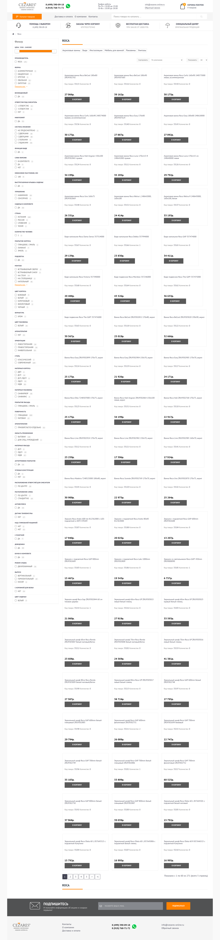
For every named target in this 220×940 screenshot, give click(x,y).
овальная (23, 80)
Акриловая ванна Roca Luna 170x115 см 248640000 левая (181, 157)
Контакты (93, 16)
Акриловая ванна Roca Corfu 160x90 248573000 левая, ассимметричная (184, 76)
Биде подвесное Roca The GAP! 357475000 (182, 277)
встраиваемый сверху (28, 269)
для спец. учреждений (28, 440)
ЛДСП (21, 381)
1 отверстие (24, 106)
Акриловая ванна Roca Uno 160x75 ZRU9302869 (80, 197)
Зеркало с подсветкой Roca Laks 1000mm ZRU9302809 (132, 560)
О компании (80, 16)
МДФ (21, 384)
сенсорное (23, 198)
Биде (85, 50)
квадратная (23, 74)
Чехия (21, 226)
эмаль (21, 251)
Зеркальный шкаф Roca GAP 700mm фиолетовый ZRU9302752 (179, 761)
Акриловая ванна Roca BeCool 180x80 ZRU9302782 (81, 76)
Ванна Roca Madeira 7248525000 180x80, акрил (85, 478)
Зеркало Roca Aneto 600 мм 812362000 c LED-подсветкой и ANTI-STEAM (85, 520)
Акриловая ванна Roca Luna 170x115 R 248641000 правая (131, 157)
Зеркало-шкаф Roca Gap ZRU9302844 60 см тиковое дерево (83, 600)
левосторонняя (26, 344)
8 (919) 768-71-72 (55, 7)
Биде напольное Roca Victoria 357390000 (82, 277)
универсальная (26, 350)
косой (21, 582)
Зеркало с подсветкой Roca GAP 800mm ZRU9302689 (82, 560)
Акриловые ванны (71, 50)
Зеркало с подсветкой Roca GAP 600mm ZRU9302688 (181, 520)
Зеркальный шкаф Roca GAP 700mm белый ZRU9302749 (83, 761)
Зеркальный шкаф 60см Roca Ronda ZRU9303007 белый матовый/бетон (80, 640)
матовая (22, 418)
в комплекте (24, 161)
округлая (23, 83)
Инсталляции (96, 50)
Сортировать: (143, 60)
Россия (21, 220)
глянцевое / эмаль (27, 245)
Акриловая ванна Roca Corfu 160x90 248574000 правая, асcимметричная (85, 116)
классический (25, 360)
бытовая (23, 437)
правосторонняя (26, 347)
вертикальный (25, 576)
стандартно (24, 498)
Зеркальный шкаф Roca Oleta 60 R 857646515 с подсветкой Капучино (184, 842)
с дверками (24, 134)
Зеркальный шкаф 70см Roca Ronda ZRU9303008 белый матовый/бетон (129, 640)
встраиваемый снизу (28, 272)
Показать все (21, 86)
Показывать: (192, 60)
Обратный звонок (152, 7)
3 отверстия (24, 109)
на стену (22, 275)
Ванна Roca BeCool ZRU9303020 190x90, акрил (184, 317)
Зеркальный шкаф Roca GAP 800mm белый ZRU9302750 (83, 802)
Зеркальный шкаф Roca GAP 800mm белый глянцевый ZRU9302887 (132, 802)
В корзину (77, 99)
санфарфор (24, 393)
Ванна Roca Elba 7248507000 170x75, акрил (84, 398)
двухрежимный (26, 566)
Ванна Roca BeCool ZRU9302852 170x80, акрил (134, 317)
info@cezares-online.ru (155, 4)
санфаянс (23, 397)
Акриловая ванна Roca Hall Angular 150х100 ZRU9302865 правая (84, 157)
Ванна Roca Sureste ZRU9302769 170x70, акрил (134, 478)
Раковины (131, 50)
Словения (23, 223)
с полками (23, 140)
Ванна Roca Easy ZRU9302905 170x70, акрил (183, 357)
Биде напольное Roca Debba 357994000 (131, 236)
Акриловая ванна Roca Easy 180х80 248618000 (184, 115)
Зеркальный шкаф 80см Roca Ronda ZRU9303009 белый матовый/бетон (80, 681)
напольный (24, 282)
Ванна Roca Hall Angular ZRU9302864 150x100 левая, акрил (134, 399)
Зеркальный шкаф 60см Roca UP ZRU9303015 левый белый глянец (134, 600)
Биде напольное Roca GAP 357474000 (180, 236)
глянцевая (24, 415)
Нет (20, 529)
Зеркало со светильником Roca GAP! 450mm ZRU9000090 (183, 560)
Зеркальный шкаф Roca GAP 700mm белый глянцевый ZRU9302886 (132, 761)
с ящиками (24, 143)
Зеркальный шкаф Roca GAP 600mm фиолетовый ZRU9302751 (129, 721)
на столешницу (25, 278)
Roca (19, 34)
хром (20, 316)
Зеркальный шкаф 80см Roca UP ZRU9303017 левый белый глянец (134, 681)
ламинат (22, 248)
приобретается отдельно (30, 427)
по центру (23, 486)
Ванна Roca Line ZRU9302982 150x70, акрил (133, 438)
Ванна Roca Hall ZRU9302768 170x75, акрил (183, 398)
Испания (23, 217)
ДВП (20, 372)
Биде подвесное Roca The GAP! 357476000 (83, 317)
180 (20, 177)
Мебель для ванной (114, 50)
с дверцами (24, 137)
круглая (22, 77)
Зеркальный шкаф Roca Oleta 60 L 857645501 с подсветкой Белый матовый (184, 802)
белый (21, 298)
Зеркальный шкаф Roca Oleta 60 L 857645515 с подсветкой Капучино (85, 842)
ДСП (20, 375)
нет (20, 112)
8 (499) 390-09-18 (55, 4)
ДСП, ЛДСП (22, 378)
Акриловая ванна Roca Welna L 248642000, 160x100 (132, 197)
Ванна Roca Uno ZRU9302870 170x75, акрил (183, 478)
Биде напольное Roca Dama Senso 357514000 (84, 236)
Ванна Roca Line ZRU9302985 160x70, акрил (183, 438)
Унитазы (142, 50)
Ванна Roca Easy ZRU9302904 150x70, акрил (133, 357)
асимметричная (26, 71)
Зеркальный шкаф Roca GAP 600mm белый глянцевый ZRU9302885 (83, 721)
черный (22, 307)
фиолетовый (24, 304)
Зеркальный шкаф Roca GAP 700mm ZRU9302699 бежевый (179, 721)
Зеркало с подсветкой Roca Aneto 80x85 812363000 (131, 520)
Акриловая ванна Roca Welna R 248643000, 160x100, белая (182, 197)
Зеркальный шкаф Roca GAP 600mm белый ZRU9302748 (182, 681)
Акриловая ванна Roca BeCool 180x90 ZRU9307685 (130, 76)
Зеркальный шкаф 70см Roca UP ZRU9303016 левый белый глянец (183, 640)
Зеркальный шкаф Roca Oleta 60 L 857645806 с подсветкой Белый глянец (134, 842)
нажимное (23, 195)
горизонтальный (26, 579)
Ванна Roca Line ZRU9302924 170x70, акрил (84, 438)
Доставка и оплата (64, 16)
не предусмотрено (27, 130)
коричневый (24, 301)
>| (97, 876)
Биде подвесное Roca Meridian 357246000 (132, 277)
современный (25, 363)
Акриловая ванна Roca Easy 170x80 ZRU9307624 (129, 116)
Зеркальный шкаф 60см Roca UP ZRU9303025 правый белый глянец (183, 600)
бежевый (22, 295)
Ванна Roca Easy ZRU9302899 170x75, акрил (84, 357)
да (20, 96)
